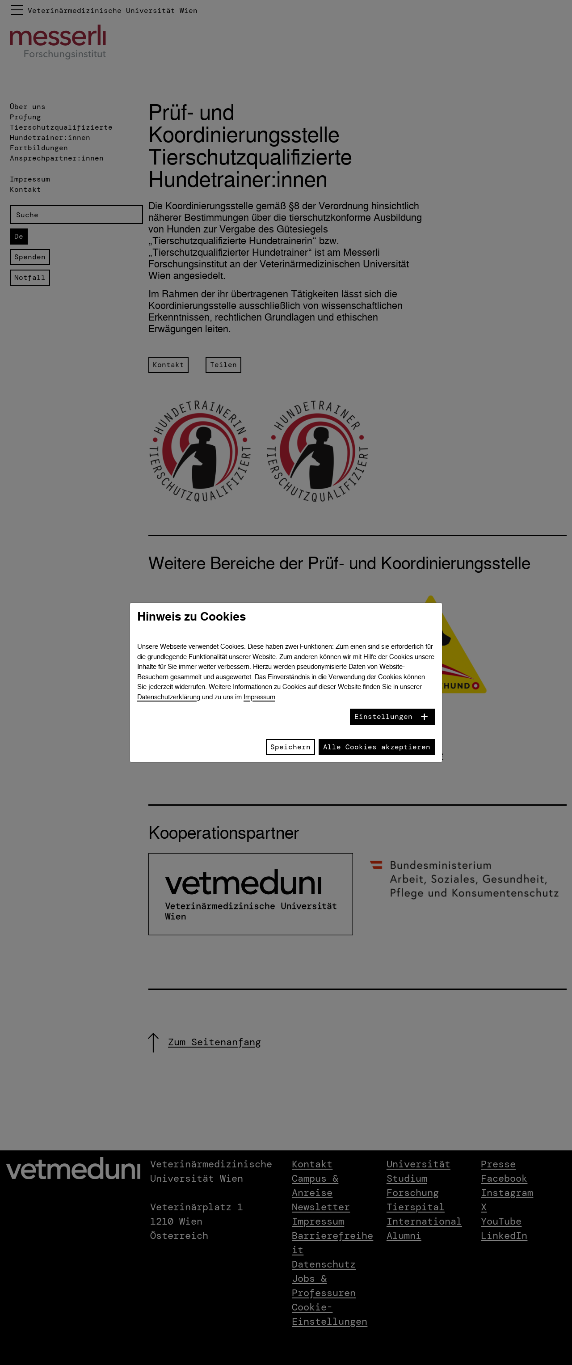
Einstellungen (383, 716)
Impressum (259, 697)
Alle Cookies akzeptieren (376, 747)
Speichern (290, 747)
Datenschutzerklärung (168, 697)
